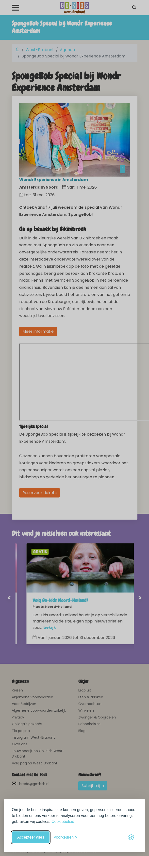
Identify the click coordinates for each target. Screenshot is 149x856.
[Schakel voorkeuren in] (65, 837)
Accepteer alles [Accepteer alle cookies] (30, 837)
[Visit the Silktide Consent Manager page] (131, 837)
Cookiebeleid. (63, 821)
